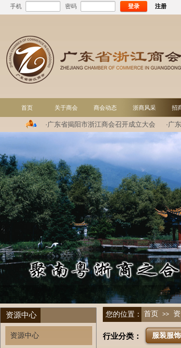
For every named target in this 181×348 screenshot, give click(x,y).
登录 (133, 6)
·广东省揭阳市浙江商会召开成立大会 (100, 124)
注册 (161, 6)
